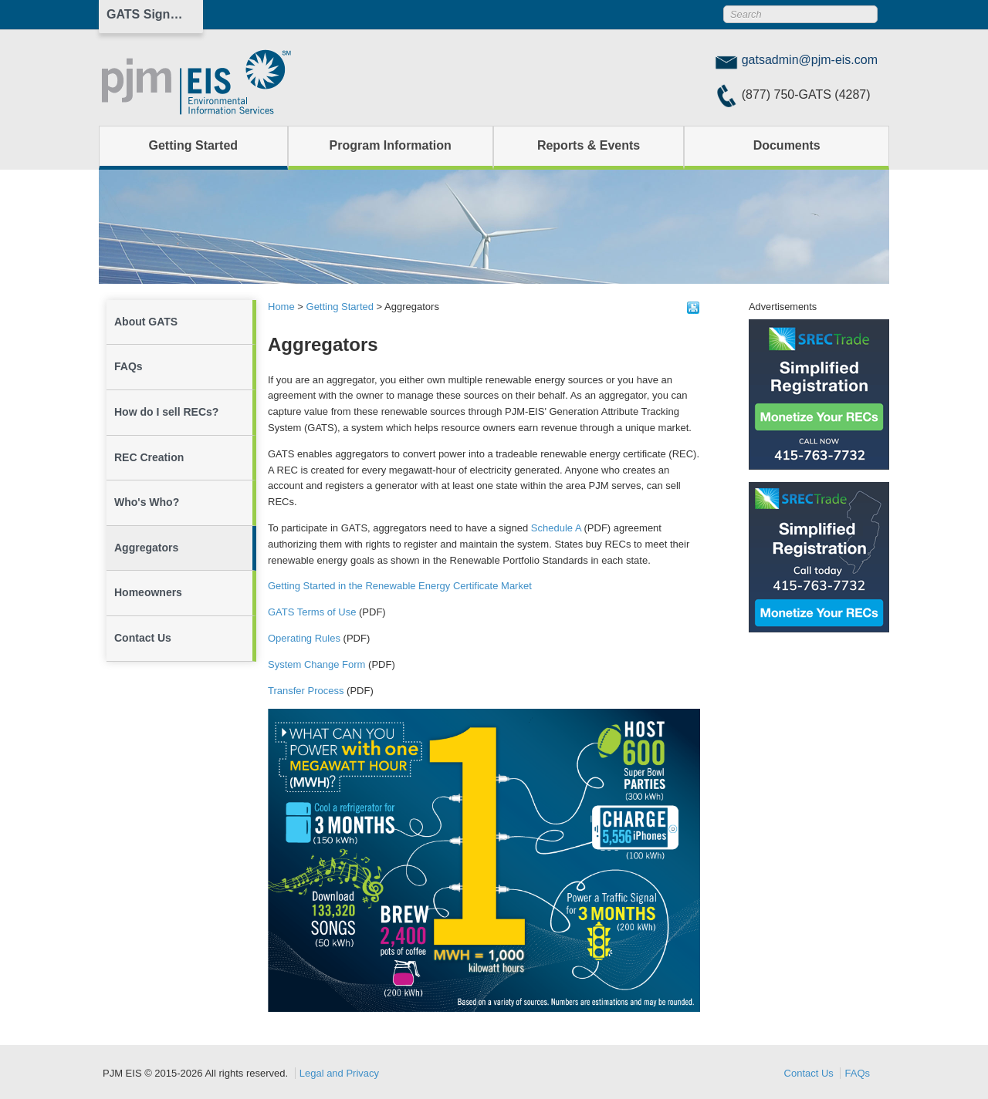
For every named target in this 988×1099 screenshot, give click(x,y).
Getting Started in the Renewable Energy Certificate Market (400, 586)
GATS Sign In (145, 14)
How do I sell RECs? (166, 412)
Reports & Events (588, 145)
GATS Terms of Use (312, 612)
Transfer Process (306, 690)
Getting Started (194, 145)
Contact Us (142, 638)
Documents (787, 145)
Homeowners (148, 592)
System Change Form (316, 664)
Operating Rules (304, 638)
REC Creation (149, 457)
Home (281, 306)
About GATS (146, 321)
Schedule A (556, 528)
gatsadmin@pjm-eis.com (810, 59)
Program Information (391, 145)
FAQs (128, 366)
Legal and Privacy (339, 1073)
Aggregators (146, 547)
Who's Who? (146, 502)
